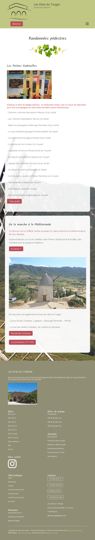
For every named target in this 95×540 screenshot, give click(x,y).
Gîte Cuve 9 (12, 422)
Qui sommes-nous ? (15, 513)
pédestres (60, 448)
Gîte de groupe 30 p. (55, 422)
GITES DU (17, 371)
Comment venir (13, 494)
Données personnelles (16, 517)
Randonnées (52, 448)
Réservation (12, 482)
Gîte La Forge (12, 434)
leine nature (61, 441)
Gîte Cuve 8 (12, 418)
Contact (10, 486)
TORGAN (27, 371)
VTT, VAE (61, 452)
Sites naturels (52, 456)
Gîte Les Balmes (13, 441)
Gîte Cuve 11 (12, 430)
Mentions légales (14, 521)
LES (10, 371)
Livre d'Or (11, 501)
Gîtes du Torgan (52, 533)
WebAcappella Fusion (74, 530)
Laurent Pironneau (25, 533)
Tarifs (10, 478)
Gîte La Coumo (13, 438)
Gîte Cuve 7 (12, 414)
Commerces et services (16, 497)
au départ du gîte (59, 444)
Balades (50, 444)
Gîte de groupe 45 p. (55, 426)
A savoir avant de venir (16, 490)
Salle (9, 445)
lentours (54, 437)
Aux (49, 437)
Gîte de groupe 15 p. (55, 418)
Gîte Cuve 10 (12, 426)
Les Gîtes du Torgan (47, 4)
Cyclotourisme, (53, 452)
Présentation (52, 414)
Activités (50, 441)
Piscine (10, 449)
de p (55, 441)
